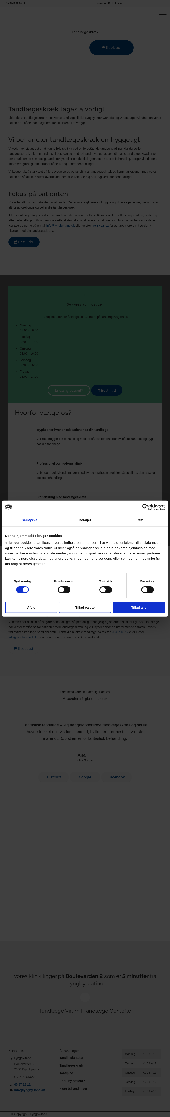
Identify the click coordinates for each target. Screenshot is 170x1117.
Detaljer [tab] (85, 520)
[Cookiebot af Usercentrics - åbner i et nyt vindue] (145, 507)
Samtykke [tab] (29, 520)
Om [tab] (140, 520)
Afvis (31, 607)
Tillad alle (138, 607)
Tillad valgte (85, 607)
